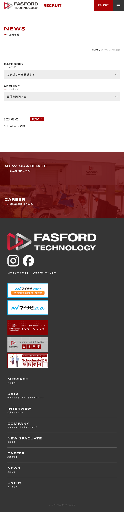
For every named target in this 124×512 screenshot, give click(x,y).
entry (103, 5)
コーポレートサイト (18, 272)
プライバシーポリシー (44, 272)
